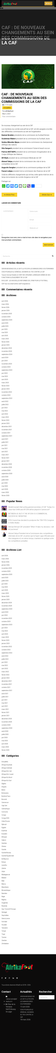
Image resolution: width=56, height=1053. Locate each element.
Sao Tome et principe (9, 909)
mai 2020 (5, 486)
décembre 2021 (7, 426)
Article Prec (9, 195)
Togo (3, 934)
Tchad (4, 931)
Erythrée (4, 830)
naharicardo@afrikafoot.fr (11, 999)
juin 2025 (5, 329)
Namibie (4, 893)
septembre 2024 (7, 354)
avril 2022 (5, 414)
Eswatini (4, 834)
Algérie (4, 783)
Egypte (4, 827)
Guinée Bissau (6, 852)
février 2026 (5, 307)
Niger (3, 896)
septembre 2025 (7, 320)
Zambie (4, 940)
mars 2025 (5, 339)
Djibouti (4, 824)
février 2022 (5, 420)
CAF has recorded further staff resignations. (16, 284)
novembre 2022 (7, 392)
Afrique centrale (7, 768)
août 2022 (5, 401)
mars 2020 (5, 492)
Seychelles (5, 915)
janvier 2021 (6, 461)
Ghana (4, 846)
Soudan (4, 925)
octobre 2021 (6, 433)
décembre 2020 (7, 464)
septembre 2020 (7, 473)
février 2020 (5, 495)
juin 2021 (5, 445)
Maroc (4, 884)
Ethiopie (4, 837)
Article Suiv (47, 195)
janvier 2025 (6, 345)
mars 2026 (5, 304)
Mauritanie (5, 887)
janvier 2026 (6, 310)
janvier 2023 (6, 389)
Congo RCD (5, 818)
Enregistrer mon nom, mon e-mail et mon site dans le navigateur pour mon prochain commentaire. (27, 238)
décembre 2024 (7, 348)
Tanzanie (5, 928)
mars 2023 (5, 382)
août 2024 (5, 357)
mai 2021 (5, 448)
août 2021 (5, 439)
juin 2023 (5, 373)
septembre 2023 (7, 370)
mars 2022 (5, 417)
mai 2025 (5, 332)
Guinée (4, 849)
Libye (3, 871)
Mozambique (6, 890)
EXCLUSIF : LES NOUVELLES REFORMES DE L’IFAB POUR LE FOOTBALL (25, 280)
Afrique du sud (6, 780)
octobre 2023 (6, 367)
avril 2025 (5, 335)
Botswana (5, 793)
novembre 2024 (7, 351)
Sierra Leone (6, 918)
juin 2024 (5, 360)
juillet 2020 (5, 480)
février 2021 (5, 458)
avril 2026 (5, 301)
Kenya (4, 862)
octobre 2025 (6, 317)
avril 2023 (5, 379)
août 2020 (5, 477)
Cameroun (5, 802)
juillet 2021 (5, 442)
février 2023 (5, 386)
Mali (3, 881)
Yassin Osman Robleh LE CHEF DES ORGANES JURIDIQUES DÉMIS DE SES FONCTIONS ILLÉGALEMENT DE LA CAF (26, 276)
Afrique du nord (7, 777)
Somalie (4, 921)
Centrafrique (6, 809)
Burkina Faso (6, 796)
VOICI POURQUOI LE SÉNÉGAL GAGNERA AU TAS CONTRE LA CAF (23, 272)
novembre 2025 (7, 313)
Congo (4, 815)
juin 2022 (5, 408)
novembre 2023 (7, 364)
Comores (5, 812)
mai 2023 (5, 376)
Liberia (4, 868)
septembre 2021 (7, 436)
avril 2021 (5, 451)
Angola (4, 787)
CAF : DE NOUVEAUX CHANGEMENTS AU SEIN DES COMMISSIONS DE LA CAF (24, 97)
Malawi (4, 878)
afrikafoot (9, 111)
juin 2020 (5, 483)
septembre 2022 (7, 398)
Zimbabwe (5, 943)
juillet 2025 (5, 326)
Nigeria (4, 899)
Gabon (4, 840)
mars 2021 (5, 455)
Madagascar (6, 874)
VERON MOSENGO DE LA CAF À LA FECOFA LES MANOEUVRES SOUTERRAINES (28, 268)
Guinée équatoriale (8, 856)
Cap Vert (4, 805)
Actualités (7, 108)
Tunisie (4, 937)
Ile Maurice (5, 859)
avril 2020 (5, 489)
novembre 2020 (7, 467)
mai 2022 (5, 411)
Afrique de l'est (7, 771)
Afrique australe (7, 765)
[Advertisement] (28, 22)
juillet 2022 (5, 404)
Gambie (4, 843)
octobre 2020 (6, 470)
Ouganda (5, 903)
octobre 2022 (6, 395)
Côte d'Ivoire (6, 821)
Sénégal (4, 912)
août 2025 (5, 323)
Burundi (4, 799)
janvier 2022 (6, 423)
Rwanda (4, 906)
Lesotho (4, 865)
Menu (48, 3)
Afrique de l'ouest (7, 774)
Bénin (3, 790)
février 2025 (5, 342)
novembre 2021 (7, 429)
